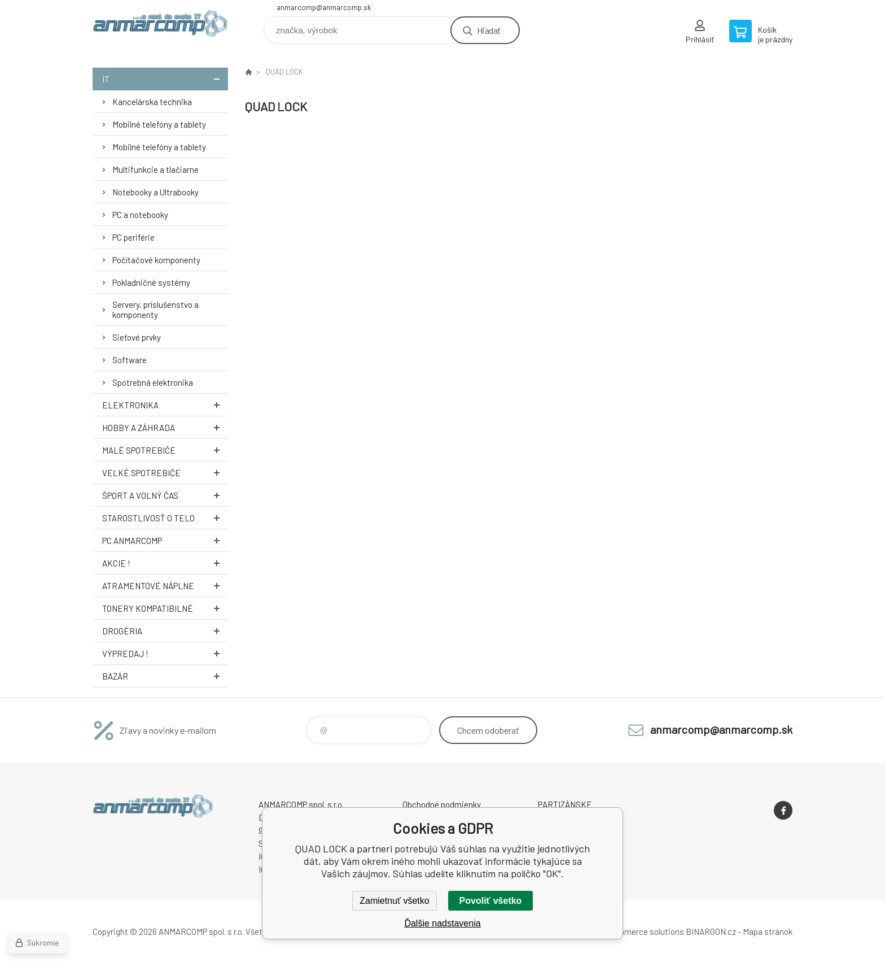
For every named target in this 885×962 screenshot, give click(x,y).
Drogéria (165, 631)
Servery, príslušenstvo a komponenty (155, 309)
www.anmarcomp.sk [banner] (160, 26)
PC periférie (133, 237)
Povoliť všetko (490, 901)
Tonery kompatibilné (165, 608)
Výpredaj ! (165, 653)
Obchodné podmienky (441, 804)
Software (129, 360)
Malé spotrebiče (165, 450)
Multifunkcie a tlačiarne (155, 169)
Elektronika (165, 405)
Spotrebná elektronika (152, 382)
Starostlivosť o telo (165, 518)
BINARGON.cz (711, 931)
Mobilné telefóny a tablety (159, 124)
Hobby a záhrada (165, 427)
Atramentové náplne (165, 585)
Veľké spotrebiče (165, 473)
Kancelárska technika (152, 102)
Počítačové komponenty (156, 260)
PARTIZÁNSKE (565, 804)
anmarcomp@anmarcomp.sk (324, 7)
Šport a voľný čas (165, 495)
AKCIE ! (165, 563)
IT (165, 79)
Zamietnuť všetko (394, 901)
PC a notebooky (140, 215)
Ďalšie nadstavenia (442, 923)
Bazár (165, 676)
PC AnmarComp (165, 540)
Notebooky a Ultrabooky (155, 192)
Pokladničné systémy (151, 282)
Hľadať (488, 30)
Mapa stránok (767, 931)
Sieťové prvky (136, 337)
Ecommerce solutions (643, 931)
